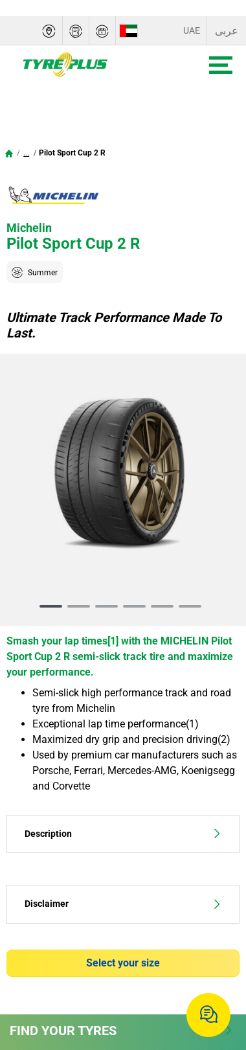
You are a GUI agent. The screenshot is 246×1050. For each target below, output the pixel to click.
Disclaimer (123, 903)
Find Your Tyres (121, 1030)
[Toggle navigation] (220, 65)
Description (123, 833)
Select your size (123, 963)
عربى (226, 31)
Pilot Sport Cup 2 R (72, 152)
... (26, 152)
